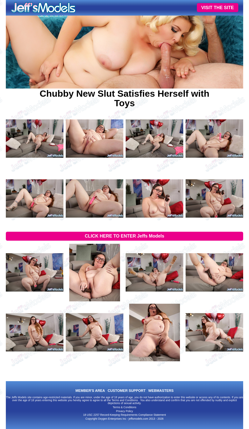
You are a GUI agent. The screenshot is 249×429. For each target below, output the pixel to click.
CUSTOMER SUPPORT (127, 390)
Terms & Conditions (124, 407)
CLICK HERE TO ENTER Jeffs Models (124, 236)
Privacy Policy (124, 411)
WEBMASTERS (161, 390)
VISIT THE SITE (217, 7)
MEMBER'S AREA (90, 390)
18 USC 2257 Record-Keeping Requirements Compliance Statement (124, 414)
